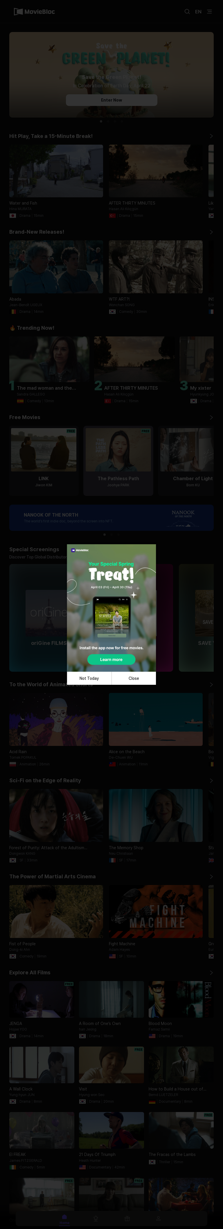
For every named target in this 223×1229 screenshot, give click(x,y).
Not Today (89, 678)
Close (134, 678)
